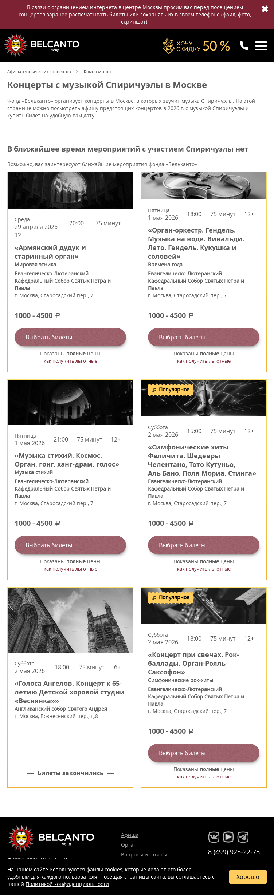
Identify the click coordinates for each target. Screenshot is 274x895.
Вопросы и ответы (144, 854)
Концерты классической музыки (42, 45)
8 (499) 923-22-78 (234, 851)
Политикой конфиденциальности (67, 883)
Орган (129, 844)
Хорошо (247, 877)
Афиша (129, 834)
